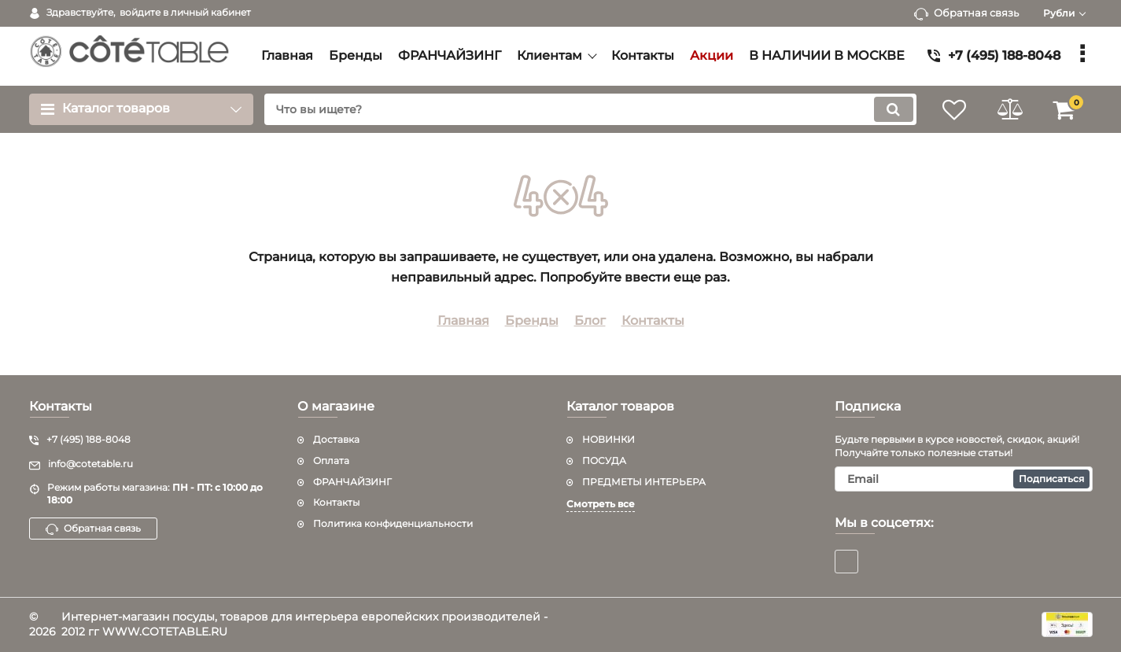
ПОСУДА (604, 460)
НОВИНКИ (608, 439)
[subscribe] (964, 479)
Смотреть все (600, 504)
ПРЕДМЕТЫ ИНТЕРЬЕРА (644, 482)
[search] (590, 109)
